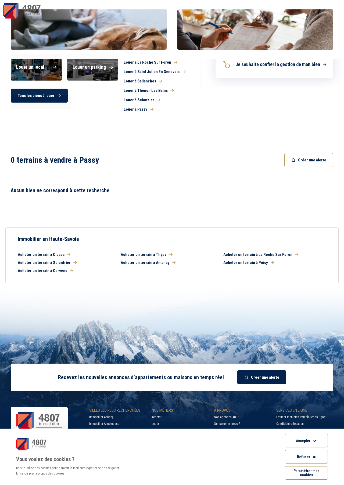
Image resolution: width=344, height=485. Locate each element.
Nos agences (316, 14)
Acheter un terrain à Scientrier (47, 262)
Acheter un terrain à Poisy (248, 262)
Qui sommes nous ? (227, 424)
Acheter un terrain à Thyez (147, 254)
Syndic (212, 14)
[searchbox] (192, 95)
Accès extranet (321, 4)
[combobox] (203, 95)
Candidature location (290, 424)
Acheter (157, 417)
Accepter (306, 441)
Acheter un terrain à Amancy (148, 262)
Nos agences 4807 (226, 417)
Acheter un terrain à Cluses (44, 254)
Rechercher (311, 95)
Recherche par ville (230, 4)
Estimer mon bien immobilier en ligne (300, 417)
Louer (155, 424)
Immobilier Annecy (101, 417)
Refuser (306, 457)
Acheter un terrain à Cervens (45, 270)
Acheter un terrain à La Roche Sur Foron (260, 254)
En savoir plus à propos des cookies (40, 473)
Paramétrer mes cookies (306, 473)
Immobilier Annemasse (104, 424)
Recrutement (277, 4)
